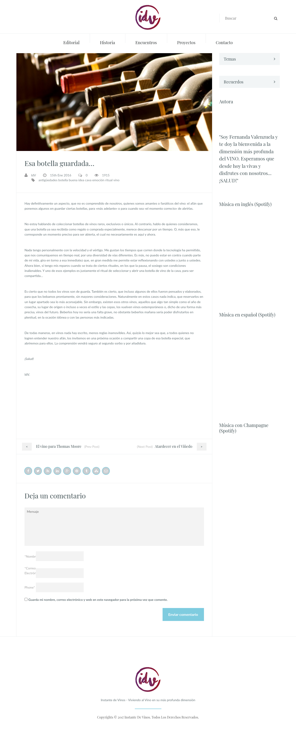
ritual (109, 180)
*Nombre (30, 556)
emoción (98, 180)
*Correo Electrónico (30, 570)
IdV (33, 175)
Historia (107, 42)
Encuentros (146, 42)
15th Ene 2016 (60, 175)
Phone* (30, 587)
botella (63, 180)
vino (116, 180)
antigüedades (48, 180)
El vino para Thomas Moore (51, 446)
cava (88, 180)
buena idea (76, 180)
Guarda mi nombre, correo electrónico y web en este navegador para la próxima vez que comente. (98, 600)
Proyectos (186, 42)
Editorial (71, 42)
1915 (105, 175)
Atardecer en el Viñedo (180, 446)
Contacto (224, 42)
